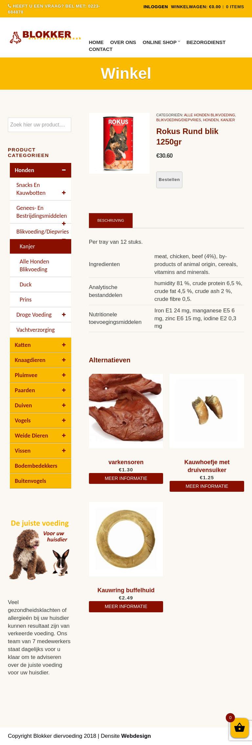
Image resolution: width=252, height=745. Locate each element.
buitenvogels (30, 481)
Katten (41, 345)
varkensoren (125, 462)
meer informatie (126, 478)
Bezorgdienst (205, 42)
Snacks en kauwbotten (42, 189)
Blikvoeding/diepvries (178, 120)
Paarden (41, 390)
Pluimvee (41, 375)
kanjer (227, 120)
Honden (211, 120)
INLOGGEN (155, 6)
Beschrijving (110, 220)
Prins (26, 299)
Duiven (41, 405)
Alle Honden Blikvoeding (209, 115)
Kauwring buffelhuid (126, 590)
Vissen (41, 451)
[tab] (111, 220)
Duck (26, 284)
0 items (235, 6)
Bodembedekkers (36, 465)
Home (96, 42)
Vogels (41, 420)
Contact (101, 49)
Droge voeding (42, 315)
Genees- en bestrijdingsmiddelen (42, 213)
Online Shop (160, 42)
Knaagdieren (41, 360)
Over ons (123, 42)
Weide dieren (41, 436)
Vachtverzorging (35, 329)
